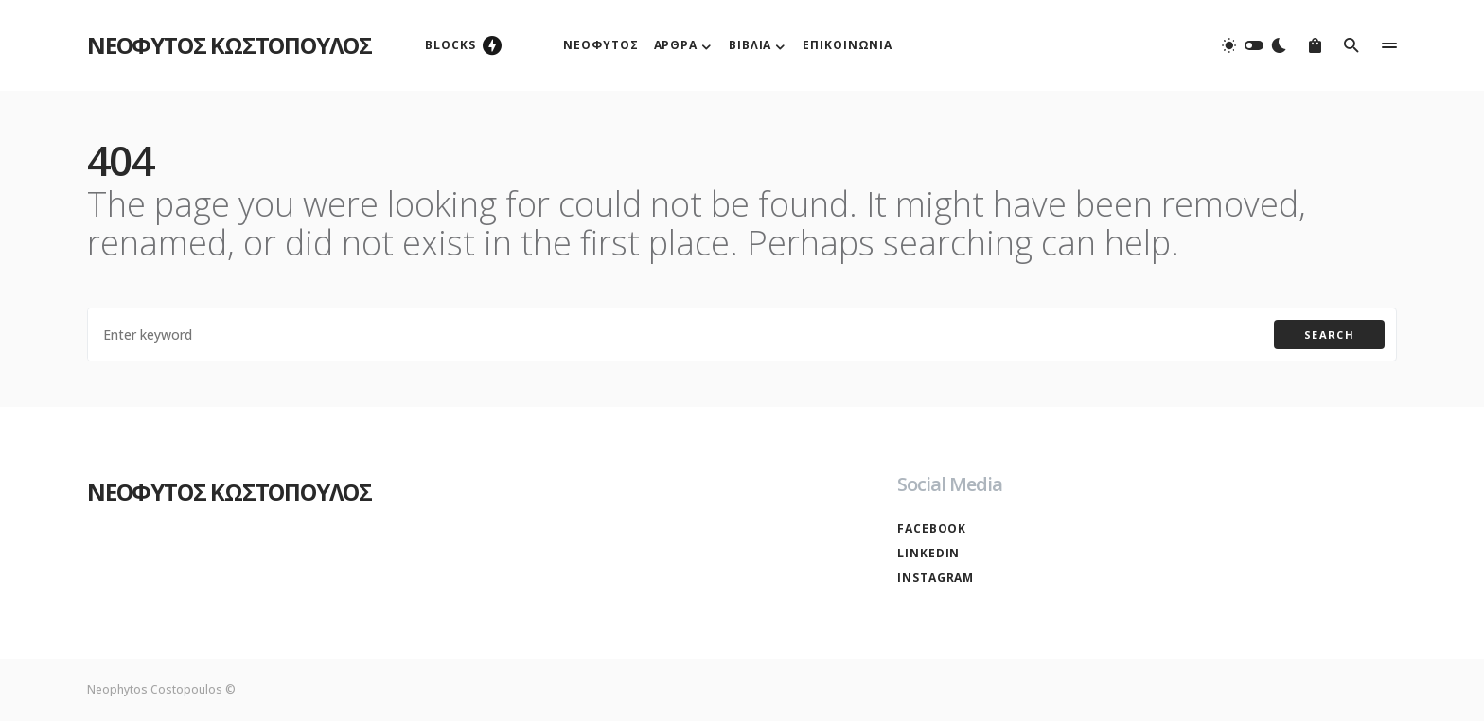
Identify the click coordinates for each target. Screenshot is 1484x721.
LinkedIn (928, 553)
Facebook (931, 528)
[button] (1254, 45)
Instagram (935, 578)
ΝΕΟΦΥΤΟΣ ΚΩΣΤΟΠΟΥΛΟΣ (229, 45)
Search (1329, 334)
